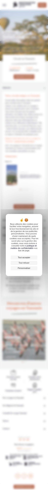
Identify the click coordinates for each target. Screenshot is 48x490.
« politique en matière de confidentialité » (24, 246)
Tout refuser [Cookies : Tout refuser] (24, 263)
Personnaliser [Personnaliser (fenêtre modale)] (24, 268)
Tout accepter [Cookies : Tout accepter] (24, 257)
